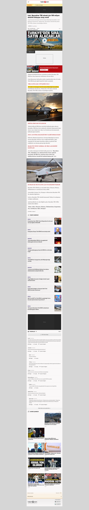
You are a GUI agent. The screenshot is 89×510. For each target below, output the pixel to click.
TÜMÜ (59, 331)
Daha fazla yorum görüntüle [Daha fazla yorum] (44, 408)
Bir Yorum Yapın (44, 334)
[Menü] (29, 2)
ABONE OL (30, 26)
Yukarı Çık (59, 493)
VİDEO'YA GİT (30, 52)
